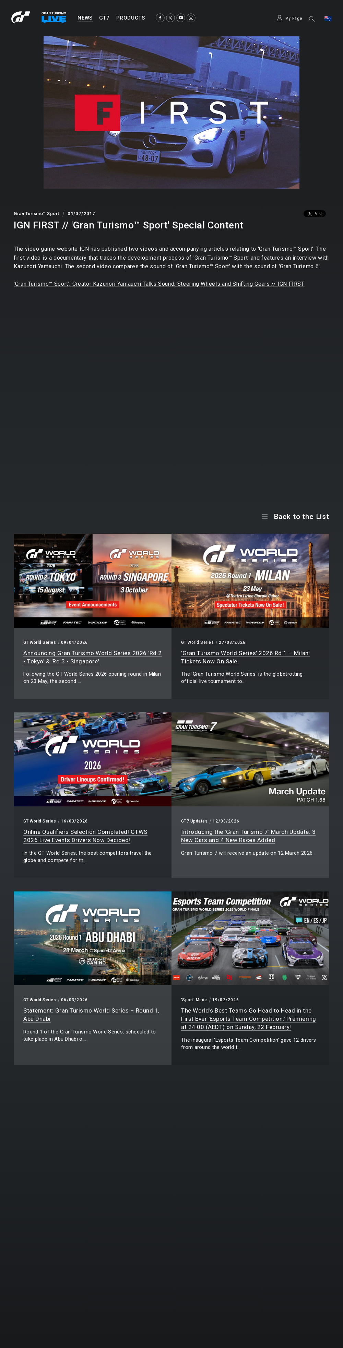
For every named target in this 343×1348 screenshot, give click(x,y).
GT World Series (39, 642)
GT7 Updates (194, 821)
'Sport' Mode (194, 1000)
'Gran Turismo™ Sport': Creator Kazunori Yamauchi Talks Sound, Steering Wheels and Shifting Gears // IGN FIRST (159, 284)
